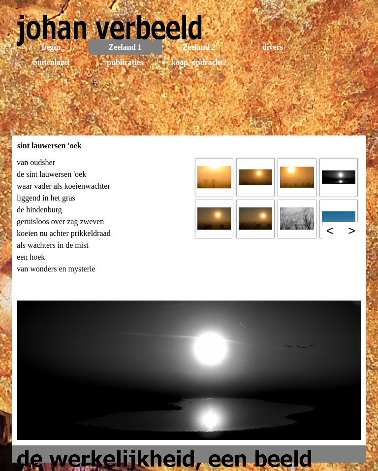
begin (51, 47)
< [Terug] (330, 230)
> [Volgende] (351, 230)
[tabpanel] (102, 226)
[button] (214, 177)
